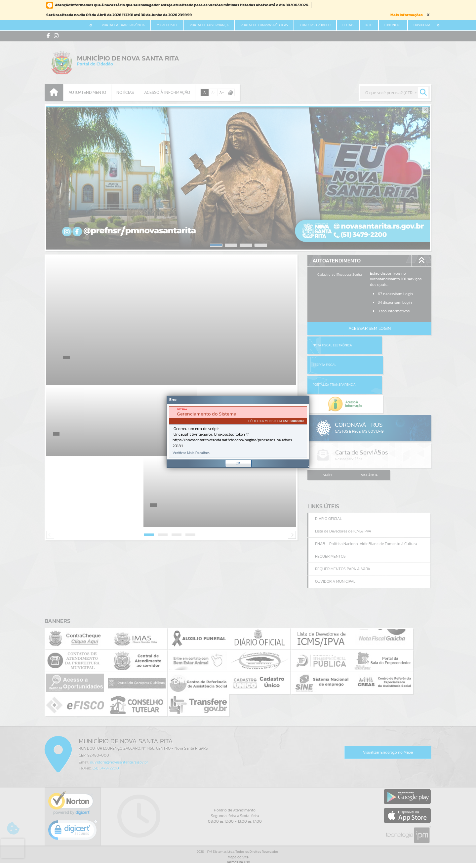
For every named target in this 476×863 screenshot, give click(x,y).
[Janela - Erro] (238, 432)
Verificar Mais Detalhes (191, 453)
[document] (238, 431)
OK (238, 463)
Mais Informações (406, 15)
